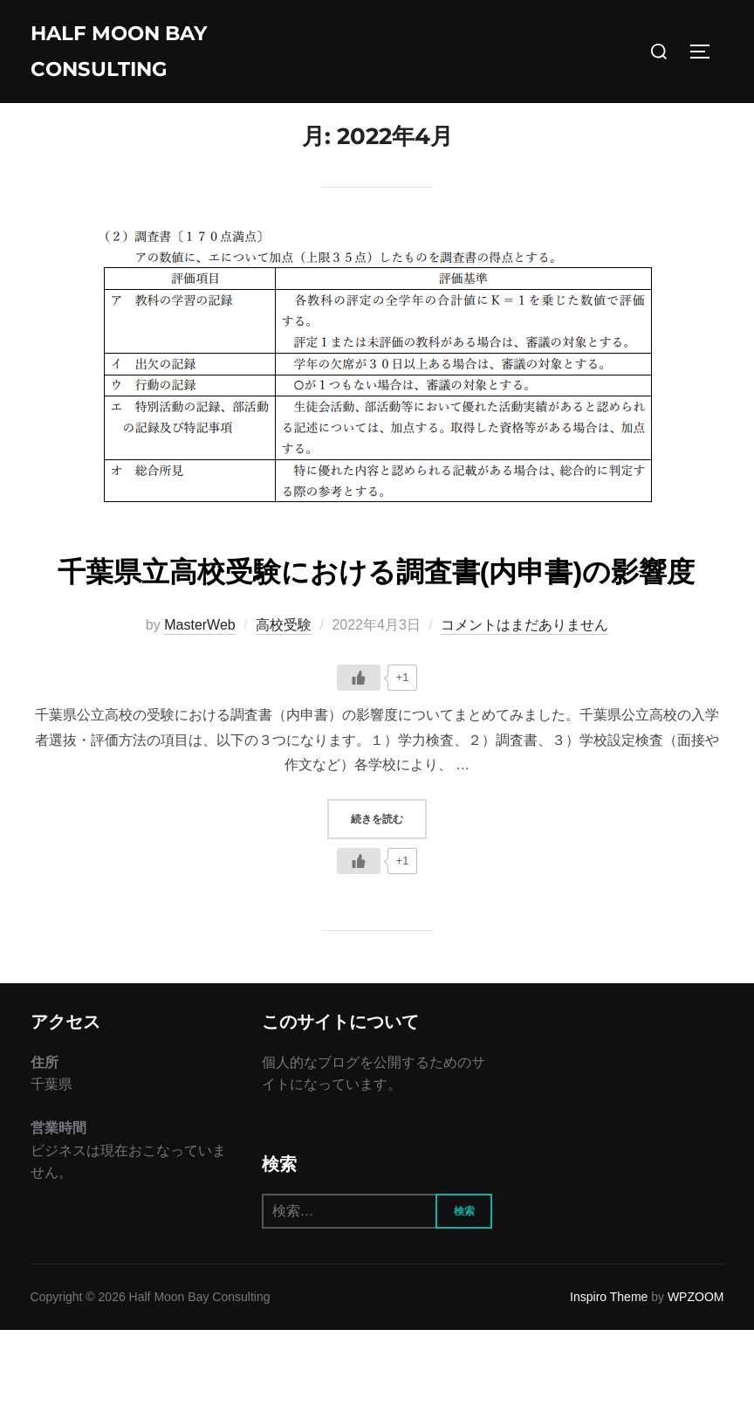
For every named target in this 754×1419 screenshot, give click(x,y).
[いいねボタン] (358, 767)
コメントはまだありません (524, 713)
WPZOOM (696, 1387)
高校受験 (284, 713)
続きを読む (389, 907)
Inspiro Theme (609, 1387)
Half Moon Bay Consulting (133, 56)
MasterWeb (200, 713)
